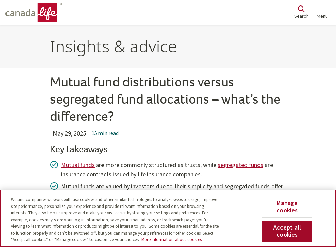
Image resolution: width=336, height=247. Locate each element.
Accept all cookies (287, 231)
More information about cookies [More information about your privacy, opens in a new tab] (171, 240)
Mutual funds (78, 165)
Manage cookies (287, 207)
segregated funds (240, 165)
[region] (168, 218)
